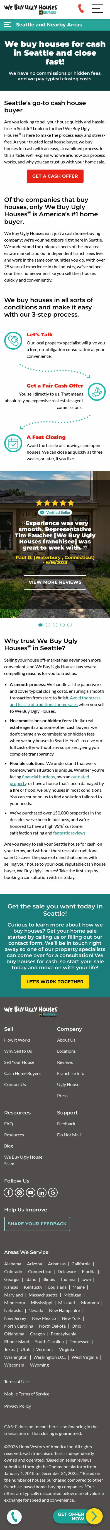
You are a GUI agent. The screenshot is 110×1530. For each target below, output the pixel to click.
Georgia (11, 1279)
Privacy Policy (17, 1406)
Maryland (13, 1294)
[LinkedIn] (42, 1192)
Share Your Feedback (37, 1223)
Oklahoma (14, 1333)
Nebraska (13, 1310)
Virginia (66, 1349)
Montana (90, 1302)
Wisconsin (14, 1364)
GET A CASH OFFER (55, 176)
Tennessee (79, 1341)
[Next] (100, 544)
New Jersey (15, 1318)
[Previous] (9, 544)
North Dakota (52, 1325)
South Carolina (49, 1341)
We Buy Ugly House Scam (23, 1160)
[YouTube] (30, 1192)
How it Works (17, 1039)
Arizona (34, 1263)
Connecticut (40, 1271)
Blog (8, 1145)
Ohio (76, 1325)
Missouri (66, 1302)
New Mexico (44, 1318)
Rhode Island (16, 1341)
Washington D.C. (49, 1357)
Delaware (67, 1271)
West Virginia (85, 1357)
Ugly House (68, 1084)
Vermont (44, 1349)
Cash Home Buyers (22, 1073)
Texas (9, 1349)
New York (71, 1318)
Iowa (86, 1279)
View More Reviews (55, 582)
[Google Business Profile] (53, 1192)
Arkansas (57, 1263)
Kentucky (33, 1287)
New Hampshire (64, 1310)
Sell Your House (19, 1062)
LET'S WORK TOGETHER (55, 981)
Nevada (35, 1310)
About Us (66, 1039)
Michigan (72, 1294)
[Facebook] (8, 1192)
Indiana (68, 1279)
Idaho (30, 1279)
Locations (66, 1051)
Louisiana (57, 1287)
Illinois (48, 1279)
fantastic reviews (69, 832)
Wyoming (39, 1364)
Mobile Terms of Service (26, 1393)
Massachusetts (43, 1294)
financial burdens (38, 776)
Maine (78, 1287)
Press (62, 1095)
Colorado (13, 1271)
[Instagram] (19, 1192)
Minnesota (14, 1302)
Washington (16, 1357)
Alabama (12, 1263)
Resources (14, 1134)
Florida (89, 1271)
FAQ (8, 1123)
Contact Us (15, 1084)
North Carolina (18, 1325)
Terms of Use (16, 1381)
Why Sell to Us (18, 1051)
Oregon (37, 1333)
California (81, 1263)
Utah (25, 1349)
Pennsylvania (63, 1333)
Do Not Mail (69, 1134)
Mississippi (41, 1302)
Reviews (65, 1062)
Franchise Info (70, 1073)
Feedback (66, 1123)
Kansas (11, 1287)
